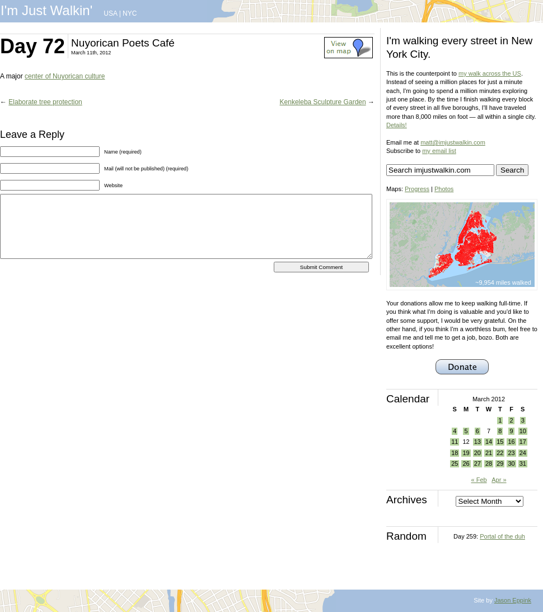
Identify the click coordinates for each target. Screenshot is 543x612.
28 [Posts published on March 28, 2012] (488, 463)
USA (110, 13)
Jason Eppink (512, 600)
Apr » (498, 479)
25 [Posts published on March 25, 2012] (454, 463)
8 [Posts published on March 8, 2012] (500, 431)
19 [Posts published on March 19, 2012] (465, 452)
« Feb (478, 479)
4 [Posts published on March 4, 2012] (454, 431)
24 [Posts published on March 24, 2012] (522, 452)
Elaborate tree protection (45, 102)
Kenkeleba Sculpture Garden (323, 102)
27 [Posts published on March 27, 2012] (477, 463)
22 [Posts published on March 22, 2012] (500, 452)
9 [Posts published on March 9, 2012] (511, 431)
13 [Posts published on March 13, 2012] (477, 441)
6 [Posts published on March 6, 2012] (477, 431)
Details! (396, 125)
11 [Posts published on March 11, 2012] (454, 441)
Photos (443, 189)
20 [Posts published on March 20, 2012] (477, 452)
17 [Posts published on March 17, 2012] (522, 441)
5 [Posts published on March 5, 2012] (465, 431)
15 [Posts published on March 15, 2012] (500, 441)
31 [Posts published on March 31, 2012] (522, 463)
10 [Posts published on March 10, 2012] (522, 431)
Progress (417, 189)
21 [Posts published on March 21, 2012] (488, 452)
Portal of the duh (502, 536)
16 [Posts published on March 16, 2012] (511, 441)
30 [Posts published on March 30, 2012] (511, 463)
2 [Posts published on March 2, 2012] (511, 420)
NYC (130, 13)
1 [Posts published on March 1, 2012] (500, 420)
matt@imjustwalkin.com (452, 142)
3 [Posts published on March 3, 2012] (523, 420)
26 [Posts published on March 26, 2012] (465, 463)
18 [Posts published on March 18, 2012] (454, 452)
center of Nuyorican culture (65, 76)
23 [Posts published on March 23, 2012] (511, 452)
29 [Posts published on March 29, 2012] (500, 463)
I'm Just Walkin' (46, 10)
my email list (439, 150)
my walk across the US (489, 73)
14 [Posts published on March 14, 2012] (488, 441)
